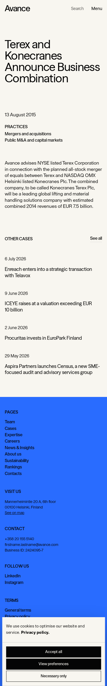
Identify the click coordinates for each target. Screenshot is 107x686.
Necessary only (54, 676)
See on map (14, 513)
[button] (96, 8)
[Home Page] (17, 8)
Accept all (53, 652)
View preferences (53, 664)
